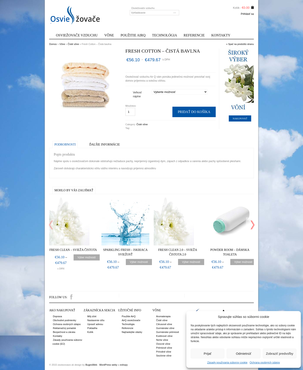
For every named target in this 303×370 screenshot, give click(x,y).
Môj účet (91, 316)
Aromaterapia (163, 316)
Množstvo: (131, 105)
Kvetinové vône (164, 336)
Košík (90, 332)
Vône (109, 35)
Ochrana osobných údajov (265, 362)
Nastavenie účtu (95, 320)
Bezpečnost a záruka (64, 332)
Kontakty (221, 35)
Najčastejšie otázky (132, 332)
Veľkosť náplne (137, 94)
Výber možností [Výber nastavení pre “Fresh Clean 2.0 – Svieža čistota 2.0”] (191, 262)
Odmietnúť (243, 353)
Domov (53, 44)
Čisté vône (73, 44)
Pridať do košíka (194, 112)
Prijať (208, 353)
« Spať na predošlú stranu (240, 44)
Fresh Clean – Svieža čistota (73, 250)
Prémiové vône (164, 347)
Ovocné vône (163, 344)
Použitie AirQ (133, 35)
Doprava (57, 316)
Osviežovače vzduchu (77, 35)
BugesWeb (91, 364)
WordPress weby (108, 364)
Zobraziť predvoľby (279, 353)
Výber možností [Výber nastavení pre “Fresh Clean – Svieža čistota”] (86, 257)
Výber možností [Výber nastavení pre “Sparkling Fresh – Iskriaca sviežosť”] (139, 262)
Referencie (194, 35)
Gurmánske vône (165, 328)
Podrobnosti (65, 144)
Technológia (164, 35)
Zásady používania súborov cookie (227, 362)
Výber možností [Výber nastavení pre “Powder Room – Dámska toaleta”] (243, 262)
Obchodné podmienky (64, 320)
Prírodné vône (163, 351)
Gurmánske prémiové (167, 332)
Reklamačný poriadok (64, 328)
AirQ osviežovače (131, 320)
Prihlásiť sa (247, 13)
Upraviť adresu (95, 324)
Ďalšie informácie (104, 144)
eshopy (124, 364)
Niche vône (162, 340)
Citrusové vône (164, 324)
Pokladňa (92, 328)
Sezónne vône (163, 355)
